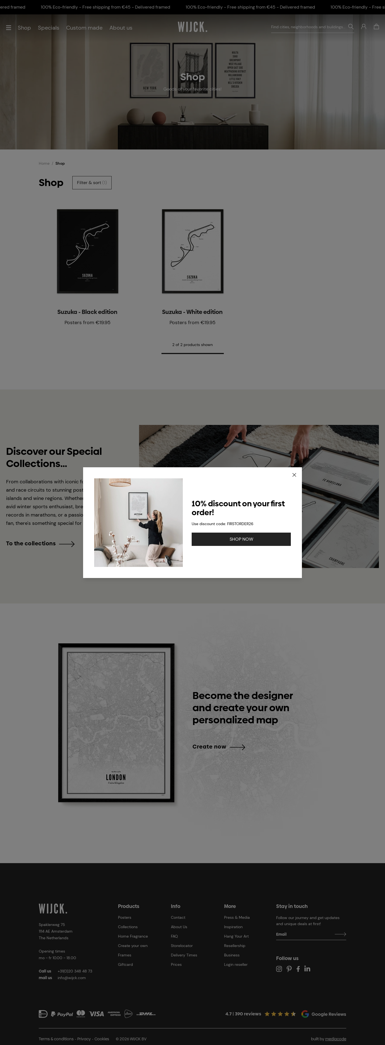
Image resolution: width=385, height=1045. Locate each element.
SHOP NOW (241, 539)
